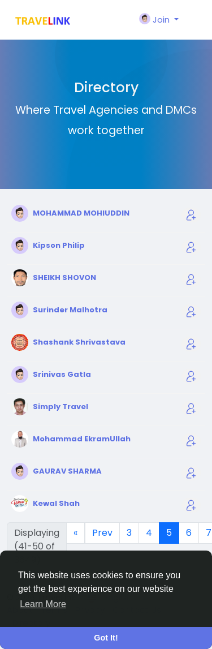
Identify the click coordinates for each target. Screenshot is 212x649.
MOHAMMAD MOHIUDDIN (81, 213)
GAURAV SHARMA (67, 471)
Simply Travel (60, 406)
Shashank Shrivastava (79, 342)
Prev (102, 532)
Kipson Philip (59, 245)
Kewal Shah (56, 503)
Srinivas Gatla (62, 374)
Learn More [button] (43, 604)
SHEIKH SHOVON (64, 277)
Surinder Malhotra (70, 309)
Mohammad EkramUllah (82, 438)
